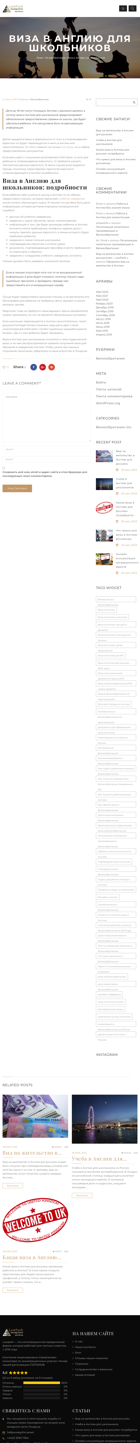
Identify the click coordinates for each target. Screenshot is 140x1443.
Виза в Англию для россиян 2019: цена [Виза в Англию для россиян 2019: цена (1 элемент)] (114, 664)
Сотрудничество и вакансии (93, 1369)
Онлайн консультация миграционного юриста (105, 1440)
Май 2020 (102, 299)
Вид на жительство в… (32, 1152)
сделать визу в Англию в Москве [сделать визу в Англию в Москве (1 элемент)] (112, 1035)
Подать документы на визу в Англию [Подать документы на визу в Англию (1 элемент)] (114, 880)
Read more (13, 1185)
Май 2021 (102, 295)
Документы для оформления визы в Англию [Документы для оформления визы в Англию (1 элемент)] (114, 728)
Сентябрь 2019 (105, 315)
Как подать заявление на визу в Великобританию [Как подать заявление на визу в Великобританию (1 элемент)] (116, 769)
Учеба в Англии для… (99, 1158)
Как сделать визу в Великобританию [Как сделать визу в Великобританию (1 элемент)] (108, 805)
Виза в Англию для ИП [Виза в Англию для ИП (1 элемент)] (111, 655)
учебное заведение (72, 198)
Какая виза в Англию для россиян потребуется (106, 1429)
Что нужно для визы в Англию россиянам (126, 534)
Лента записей (109, 389)
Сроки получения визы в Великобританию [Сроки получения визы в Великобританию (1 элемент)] (112, 936)
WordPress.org (108, 403)
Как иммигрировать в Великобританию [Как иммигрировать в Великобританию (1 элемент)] (110, 759)
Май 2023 (102, 291)
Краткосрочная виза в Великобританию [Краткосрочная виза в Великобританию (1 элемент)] (110, 816)
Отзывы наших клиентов (91, 1358)
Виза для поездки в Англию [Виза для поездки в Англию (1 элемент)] (114, 704)
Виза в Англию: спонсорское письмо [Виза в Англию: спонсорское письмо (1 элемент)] (114, 636)
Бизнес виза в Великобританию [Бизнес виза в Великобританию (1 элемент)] (108, 600)
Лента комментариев (114, 396)
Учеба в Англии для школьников (125, 483)
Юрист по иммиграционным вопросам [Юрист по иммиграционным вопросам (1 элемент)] (114, 967)
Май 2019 (102, 330)
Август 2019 (103, 319)
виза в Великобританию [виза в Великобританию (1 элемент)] (112, 976)
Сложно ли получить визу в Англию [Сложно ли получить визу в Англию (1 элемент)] (113, 915)
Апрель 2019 (104, 334)
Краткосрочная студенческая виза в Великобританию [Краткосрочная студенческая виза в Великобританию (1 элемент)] (115, 826)
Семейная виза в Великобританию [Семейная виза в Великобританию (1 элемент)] (108, 905)
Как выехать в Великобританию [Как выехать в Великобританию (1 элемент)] (108, 748)
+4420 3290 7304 (18, 1437)
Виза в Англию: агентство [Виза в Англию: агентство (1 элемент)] (112, 617)
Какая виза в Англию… (32, 1257)
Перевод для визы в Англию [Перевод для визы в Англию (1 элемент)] (114, 861)
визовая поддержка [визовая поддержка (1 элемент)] (109, 994)
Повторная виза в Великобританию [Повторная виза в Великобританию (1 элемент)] (108, 870)
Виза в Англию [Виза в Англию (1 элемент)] (106, 609)
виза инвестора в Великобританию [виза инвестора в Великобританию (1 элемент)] (108, 985)
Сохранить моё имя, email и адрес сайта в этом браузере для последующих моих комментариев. (45, 474)
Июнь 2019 (102, 326)
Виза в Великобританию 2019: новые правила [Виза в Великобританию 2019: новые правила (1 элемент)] (115, 684)
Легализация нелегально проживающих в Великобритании (112, 230)
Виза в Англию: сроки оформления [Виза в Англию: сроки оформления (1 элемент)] (110, 646)
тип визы (68, 147)
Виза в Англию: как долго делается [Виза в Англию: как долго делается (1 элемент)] (112, 625)
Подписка (81, 1363)
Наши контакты (85, 1347)
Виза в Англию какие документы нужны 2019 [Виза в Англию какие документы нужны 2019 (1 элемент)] (111, 674)
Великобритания (40, 99)
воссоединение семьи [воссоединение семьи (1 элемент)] (110, 1009)
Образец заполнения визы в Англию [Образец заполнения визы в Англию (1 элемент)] (114, 852)
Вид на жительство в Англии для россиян (102, 1418)
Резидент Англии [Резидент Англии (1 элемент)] (108, 897)
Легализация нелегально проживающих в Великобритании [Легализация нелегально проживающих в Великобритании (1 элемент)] (112, 836)
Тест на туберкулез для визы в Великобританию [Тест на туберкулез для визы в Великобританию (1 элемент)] (115, 946)
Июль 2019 (102, 323)
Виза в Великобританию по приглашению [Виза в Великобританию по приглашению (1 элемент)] (114, 694)
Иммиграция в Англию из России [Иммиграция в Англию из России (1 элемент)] (112, 738)
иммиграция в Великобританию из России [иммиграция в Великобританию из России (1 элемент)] (114, 1025)
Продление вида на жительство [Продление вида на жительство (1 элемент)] (116, 889)
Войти (101, 382)
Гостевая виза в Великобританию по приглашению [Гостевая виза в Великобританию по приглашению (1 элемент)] (110, 712)
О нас (79, 1341)
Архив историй (85, 1374)
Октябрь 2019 (104, 311)
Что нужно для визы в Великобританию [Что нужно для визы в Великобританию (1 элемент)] (110, 957)
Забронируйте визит (20, 1432)
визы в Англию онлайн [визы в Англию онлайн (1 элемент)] (111, 1001)
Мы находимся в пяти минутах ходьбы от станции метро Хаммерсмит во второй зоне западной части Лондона (36, 1422)
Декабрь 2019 (105, 307)
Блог (78, 1352)
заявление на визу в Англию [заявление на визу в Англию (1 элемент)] (114, 1016)
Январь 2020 (104, 303)
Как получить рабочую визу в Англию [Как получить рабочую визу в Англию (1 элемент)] (114, 795)
